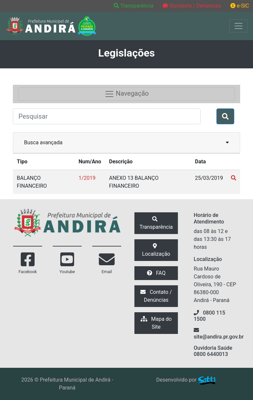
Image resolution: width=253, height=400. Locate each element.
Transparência (134, 6)
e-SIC (239, 6)
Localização (156, 250)
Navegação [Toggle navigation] (126, 94)
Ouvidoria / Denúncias (192, 6)
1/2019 (87, 178)
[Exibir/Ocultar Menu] (238, 26)
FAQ (156, 273)
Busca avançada (126, 142)
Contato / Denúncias (156, 296)
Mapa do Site (156, 323)
